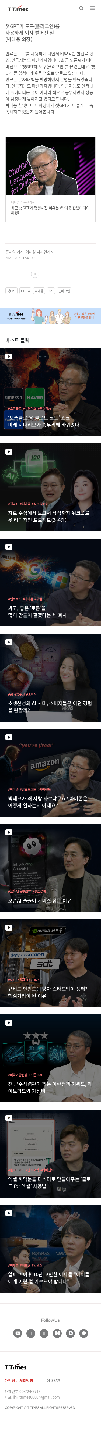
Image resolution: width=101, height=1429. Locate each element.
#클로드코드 (28, 789)
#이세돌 (13, 1265)
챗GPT (11, 290)
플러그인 (64, 290)
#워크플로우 (40, 503)
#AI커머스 (29, 408)
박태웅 (39, 290)
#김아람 (25, 503)
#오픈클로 (15, 408)
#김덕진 (13, 503)
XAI (50, 290)
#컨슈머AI (44, 408)
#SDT (12, 979)
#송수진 (19, 694)
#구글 (38, 599)
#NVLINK (33, 979)
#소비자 (31, 694)
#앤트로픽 (15, 599)
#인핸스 (37, 1265)
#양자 (21, 979)
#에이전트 (44, 789)
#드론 (32, 1074)
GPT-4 (25, 290)
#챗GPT (26, 891)
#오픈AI (13, 891)
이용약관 (53, 1380)
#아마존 (28, 599)
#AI (10, 694)
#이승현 (25, 1265)
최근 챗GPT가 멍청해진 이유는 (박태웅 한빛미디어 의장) (50, 210)
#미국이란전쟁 (17, 1074)
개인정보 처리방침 (19, 1380)
